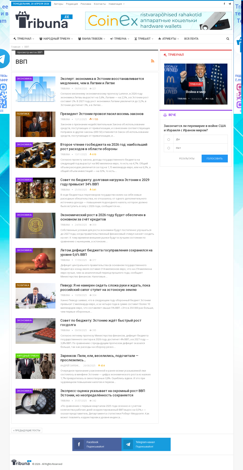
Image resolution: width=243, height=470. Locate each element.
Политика (23, 114)
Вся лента (191, 38)
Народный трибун (54, 38)
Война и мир (196, 92)
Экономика (24, 78)
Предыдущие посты (26, 430)
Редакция (72, 4)
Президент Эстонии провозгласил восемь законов (102, 114)
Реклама (86, 4)
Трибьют (143, 38)
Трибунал (22, 38)
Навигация (115, 4)
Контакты (100, 4)
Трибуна (118, 38)
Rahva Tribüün (90, 38)
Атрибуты (167, 38)
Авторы (58, 4)
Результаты (186, 158)
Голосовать (215, 158)
